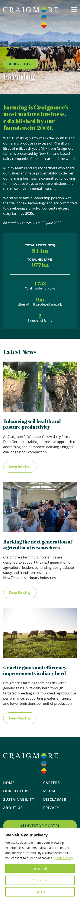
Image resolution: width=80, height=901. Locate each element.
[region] (40, 864)
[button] (74, 16)
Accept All (40, 869)
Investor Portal (40, 825)
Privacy (51, 807)
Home (9, 782)
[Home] (30, 17)
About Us (13, 807)
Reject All (40, 892)
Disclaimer (55, 799)
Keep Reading (20, 466)
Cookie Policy (64, 858)
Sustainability (18, 799)
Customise (40, 880)
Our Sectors (16, 791)
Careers (51, 782)
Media (49, 791)
